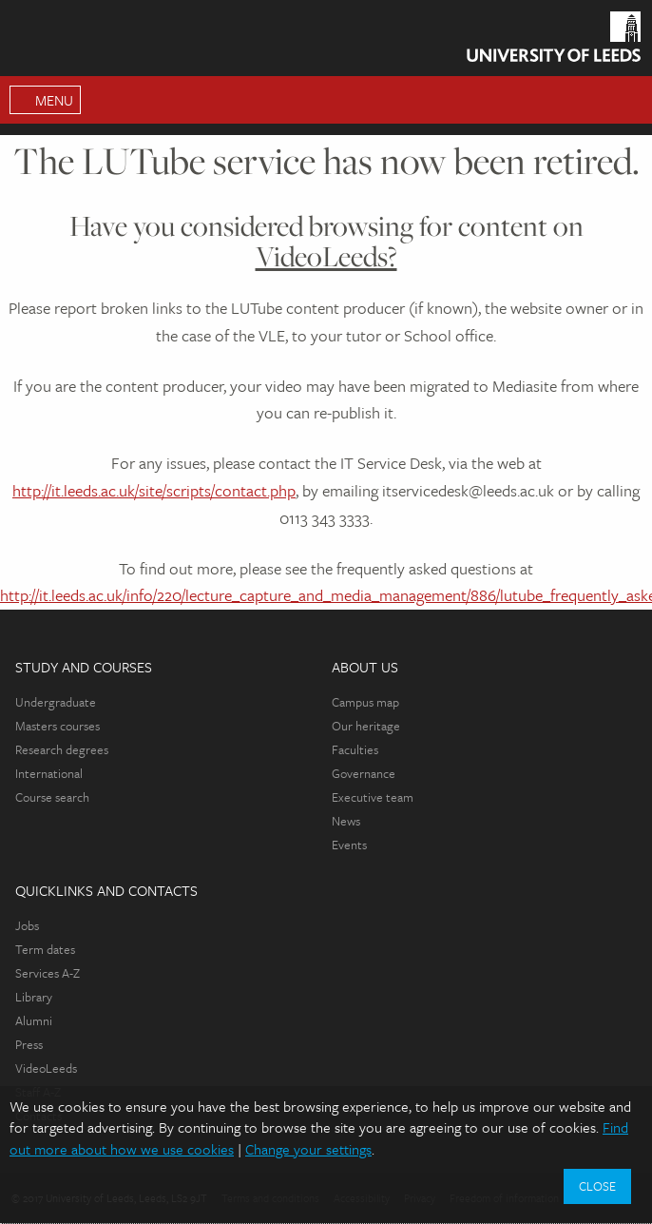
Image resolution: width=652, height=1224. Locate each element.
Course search (52, 796)
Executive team (372, 796)
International (49, 773)
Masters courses (57, 725)
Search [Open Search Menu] (628, 100)
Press (29, 1044)
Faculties (355, 749)
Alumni (33, 1020)
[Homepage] (554, 40)
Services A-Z (47, 972)
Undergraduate (55, 701)
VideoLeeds (46, 1068)
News (346, 820)
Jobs (27, 925)
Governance (363, 773)
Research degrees (61, 749)
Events (349, 844)
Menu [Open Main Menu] (54, 99)
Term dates (45, 949)
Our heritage (366, 725)
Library (33, 996)
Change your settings (308, 1148)
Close (597, 1185)
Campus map (365, 701)
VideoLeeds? (326, 256)
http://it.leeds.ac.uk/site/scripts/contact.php (154, 490)
